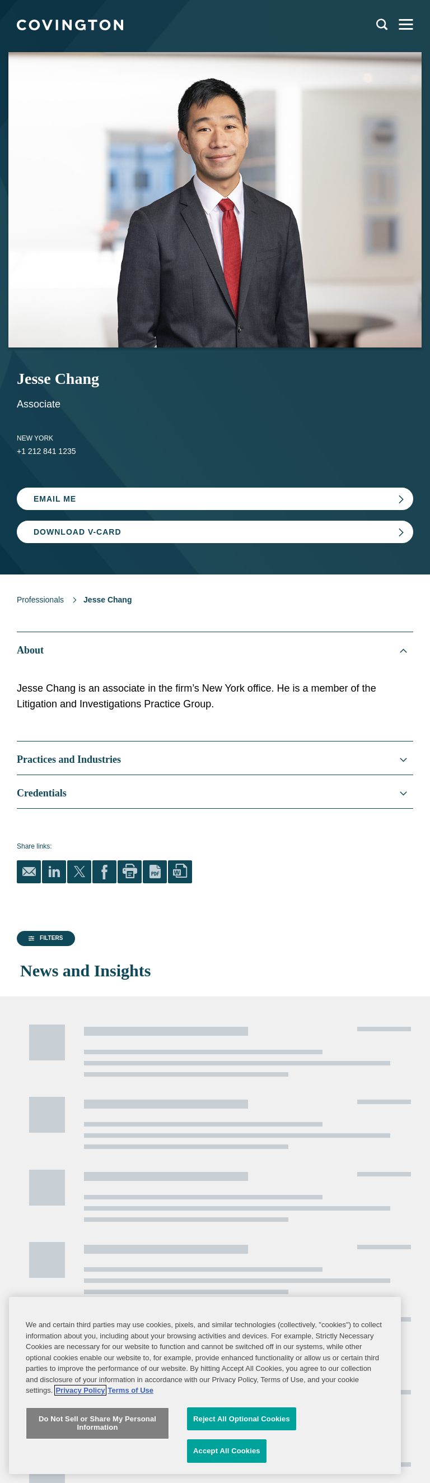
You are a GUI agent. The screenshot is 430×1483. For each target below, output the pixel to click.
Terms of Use (162, 1183)
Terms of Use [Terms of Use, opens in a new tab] (130, 1449)
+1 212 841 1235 (46, 451)
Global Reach (40, 1120)
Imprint (152, 1200)
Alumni (27, 1149)
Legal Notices (162, 1149)
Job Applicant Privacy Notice (59, 1200)
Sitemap (154, 1166)
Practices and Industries (58, 1076)
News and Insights (49, 1098)
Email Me (55, 498)
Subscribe (73, 1242)
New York (35, 438)
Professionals (40, 599)
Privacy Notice (38, 1183)
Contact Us (33, 1166)
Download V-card (77, 531)
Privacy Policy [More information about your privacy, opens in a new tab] (80, 1449)
